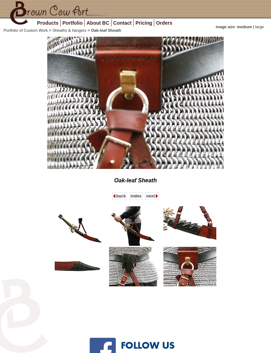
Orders (164, 23)
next (150, 196)
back (121, 196)
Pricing (144, 23)
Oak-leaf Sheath (106, 30)
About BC (97, 23)
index (136, 196)
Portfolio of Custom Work (26, 30)
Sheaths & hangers (70, 30)
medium (244, 27)
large (259, 27)
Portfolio (72, 23)
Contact (122, 23)
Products (48, 23)
